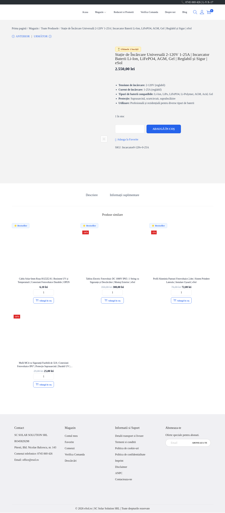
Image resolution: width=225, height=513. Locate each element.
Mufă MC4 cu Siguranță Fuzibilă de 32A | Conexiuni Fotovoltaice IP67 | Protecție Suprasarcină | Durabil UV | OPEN (43, 366)
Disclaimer (121, 467)
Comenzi (70, 448)
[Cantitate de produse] (43, 293)
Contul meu (71, 436)
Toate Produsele (50, 28)
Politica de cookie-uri (127, 448)
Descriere (92, 195)
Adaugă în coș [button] (44, 300)
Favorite (69, 442)
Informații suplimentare (124, 195)
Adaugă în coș (164, 129)
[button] (126, 140)
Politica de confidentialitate (130, 454)
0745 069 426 (45, 453)
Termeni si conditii (125, 442)
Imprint (119, 461)
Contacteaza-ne (123, 479)
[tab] (92, 195)
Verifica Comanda (75, 454)
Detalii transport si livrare (129, 436)
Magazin (34, 28)
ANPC (119, 473)
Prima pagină (19, 28)
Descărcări (70, 461)
